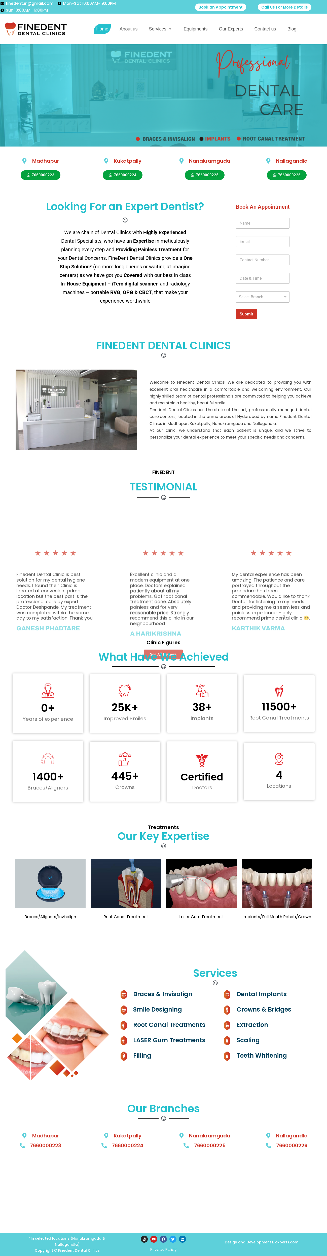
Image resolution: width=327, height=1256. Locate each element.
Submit (246, 313)
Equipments (195, 28)
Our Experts (231, 28)
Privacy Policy (163, 1249)
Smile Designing (157, 1009)
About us (128, 28)
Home (102, 28)
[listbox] (262, 297)
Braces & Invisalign (162, 994)
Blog (292, 28)
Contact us (265, 28)
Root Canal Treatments (169, 1025)
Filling (142, 1055)
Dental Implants (262, 994)
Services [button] (160, 29)
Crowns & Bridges (264, 1009)
